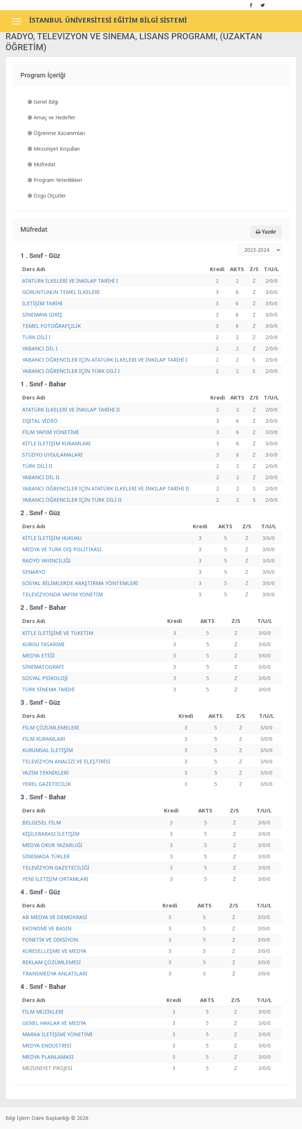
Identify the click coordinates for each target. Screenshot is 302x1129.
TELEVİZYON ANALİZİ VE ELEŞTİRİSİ (66, 761)
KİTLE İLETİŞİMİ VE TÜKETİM (57, 632)
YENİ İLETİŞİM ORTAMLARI (55, 878)
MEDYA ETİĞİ (38, 655)
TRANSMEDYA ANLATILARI (54, 973)
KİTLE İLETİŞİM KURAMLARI (56, 443)
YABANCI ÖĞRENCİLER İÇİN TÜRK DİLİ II (72, 499)
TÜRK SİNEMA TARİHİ (48, 689)
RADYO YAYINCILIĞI (46, 560)
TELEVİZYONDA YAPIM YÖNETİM (62, 594)
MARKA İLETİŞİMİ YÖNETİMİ (57, 1034)
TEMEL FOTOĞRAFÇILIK (51, 325)
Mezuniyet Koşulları (54, 148)
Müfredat (42, 164)
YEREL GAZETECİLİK (46, 783)
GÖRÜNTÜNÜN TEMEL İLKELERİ (61, 292)
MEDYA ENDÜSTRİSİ (46, 1045)
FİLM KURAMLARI (43, 738)
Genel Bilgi (43, 101)
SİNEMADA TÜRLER (46, 856)
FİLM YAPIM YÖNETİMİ (50, 432)
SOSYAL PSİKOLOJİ (45, 678)
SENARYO (34, 571)
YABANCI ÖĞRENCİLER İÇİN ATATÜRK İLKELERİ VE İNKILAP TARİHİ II (105, 488)
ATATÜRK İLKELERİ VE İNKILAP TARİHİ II (71, 409)
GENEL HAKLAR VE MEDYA (54, 1022)
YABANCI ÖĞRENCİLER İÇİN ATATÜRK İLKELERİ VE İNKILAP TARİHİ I (104, 359)
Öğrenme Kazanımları (56, 133)
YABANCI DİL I (40, 348)
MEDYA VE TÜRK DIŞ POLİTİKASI (62, 549)
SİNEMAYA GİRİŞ (42, 314)
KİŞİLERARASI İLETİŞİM (50, 833)
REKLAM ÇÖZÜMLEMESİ (51, 962)
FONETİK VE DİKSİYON (50, 939)
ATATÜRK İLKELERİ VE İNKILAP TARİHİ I (70, 280)
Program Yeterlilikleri (55, 179)
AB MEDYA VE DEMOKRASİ (54, 917)
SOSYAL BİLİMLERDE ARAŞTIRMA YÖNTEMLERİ (80, 583)
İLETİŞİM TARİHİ (42, 303)
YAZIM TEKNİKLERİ (45, 772)
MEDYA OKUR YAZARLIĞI (52, 845)
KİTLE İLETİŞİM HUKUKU (52, 537)
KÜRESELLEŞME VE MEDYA (54, 950)
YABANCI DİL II (40, 477)
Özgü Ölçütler (47, 195)
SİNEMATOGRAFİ (43, 666)
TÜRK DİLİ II (37, 465)
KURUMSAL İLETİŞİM (47, 750)
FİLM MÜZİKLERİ (42, 1011)
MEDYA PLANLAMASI (48, 1056)
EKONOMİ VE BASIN (46, 928)
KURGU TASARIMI (43, 644)
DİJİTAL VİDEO (40, 420)
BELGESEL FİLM (41, 822)
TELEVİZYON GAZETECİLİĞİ (55, 867)
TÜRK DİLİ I (36, 337)
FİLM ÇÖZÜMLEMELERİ (50, 727)
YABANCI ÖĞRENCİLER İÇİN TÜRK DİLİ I (71, 370)
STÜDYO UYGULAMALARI (52, 454)
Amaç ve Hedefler (51, 117)
